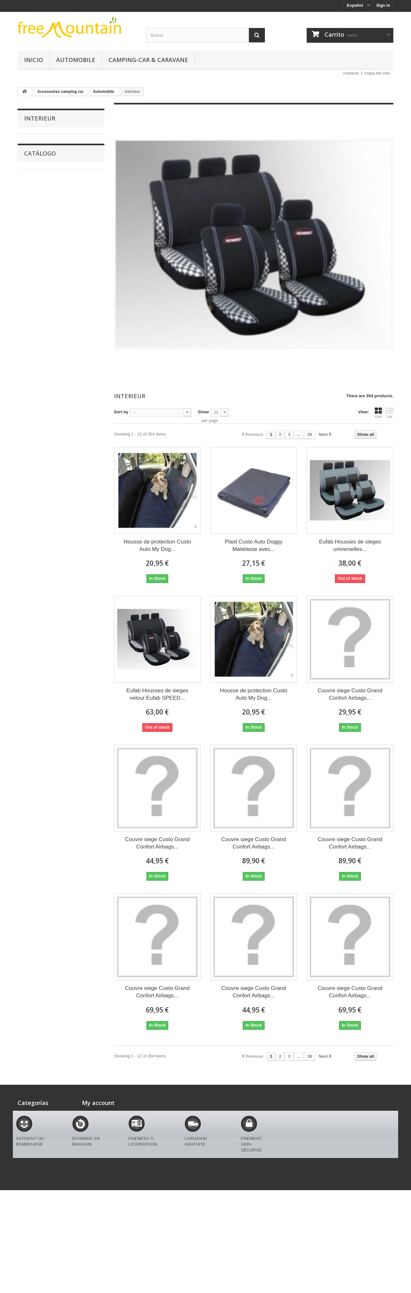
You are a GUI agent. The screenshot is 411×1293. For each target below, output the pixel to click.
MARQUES (34, 138)
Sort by (121, 411)
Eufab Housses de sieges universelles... (350, 545)
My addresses (95, 1138)
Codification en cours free (49, 328)
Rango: (25, 449)
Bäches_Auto (41, 288)
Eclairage (37, 268)
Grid (378, 412)
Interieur (36, 318)
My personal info (98, 1146)
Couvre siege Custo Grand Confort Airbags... (350, 694)
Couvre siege (41, 308)
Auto (28, 348)
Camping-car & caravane (148, 60)
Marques (32, 158)
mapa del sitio (377, 73)
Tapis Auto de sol (44, 238)
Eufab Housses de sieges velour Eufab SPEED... (157, 694)
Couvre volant (41, 248)
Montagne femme (41, 178)
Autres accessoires (46, 298)
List (389, 412)
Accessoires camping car (49, 208)
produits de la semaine (46, 338)
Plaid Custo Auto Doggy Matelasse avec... (254, 545)
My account (98, 1103)
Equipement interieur (48, 278)
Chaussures (36, 198)
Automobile (75, 60)
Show (203, 411)
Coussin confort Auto (48, 258)
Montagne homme (41, 168)
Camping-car (36, 357)
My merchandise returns (106, 1121)
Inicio (33, 60)
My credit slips (96, 1129)
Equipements (37, 188)
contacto (351, 73)
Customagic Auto (41, 148)
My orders (92, 1113)
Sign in (383, 5)
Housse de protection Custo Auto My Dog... (157, 545)
